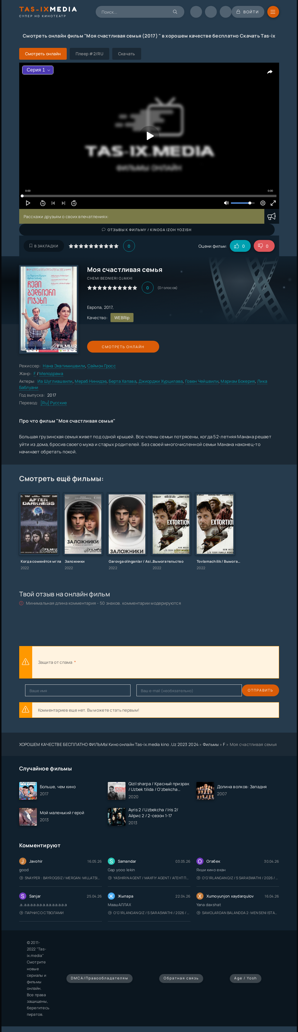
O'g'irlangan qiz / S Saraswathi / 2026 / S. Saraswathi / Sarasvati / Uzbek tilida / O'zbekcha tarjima (238, 877)
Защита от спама (55, 662)
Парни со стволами (41, 912)
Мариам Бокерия (238, 381)
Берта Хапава (122, 381)
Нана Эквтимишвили (64, 366)
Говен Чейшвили (202, 381)
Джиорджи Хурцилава (161, 381)
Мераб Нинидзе (91, 381)
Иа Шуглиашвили (55, 381)
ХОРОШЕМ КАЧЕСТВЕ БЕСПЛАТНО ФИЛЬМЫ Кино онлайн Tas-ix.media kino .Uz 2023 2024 (109, 744)
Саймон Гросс (101, 366)
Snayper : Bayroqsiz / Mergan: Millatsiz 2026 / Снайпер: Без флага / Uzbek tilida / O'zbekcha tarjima (60, 877)
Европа (94, 307)
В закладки (44, 246)
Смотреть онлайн (114, 346)
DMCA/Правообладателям (99, 978)
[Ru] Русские (53, 402)
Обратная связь (181, 978)
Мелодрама (51, 373)
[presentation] (142, 662)
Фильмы (211, 744)
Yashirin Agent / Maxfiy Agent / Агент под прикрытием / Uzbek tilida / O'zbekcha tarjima (149, 877)
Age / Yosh (245, 978)
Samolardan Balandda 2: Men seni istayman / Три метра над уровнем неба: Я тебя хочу (238, 912)
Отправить (38, 690)
